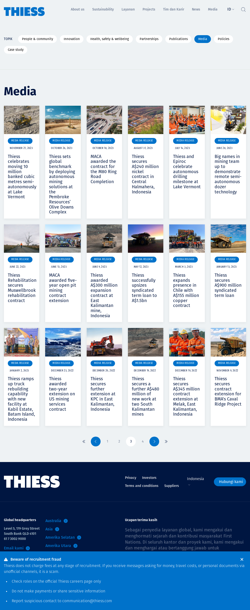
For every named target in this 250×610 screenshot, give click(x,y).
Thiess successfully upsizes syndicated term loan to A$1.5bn (144, 288)
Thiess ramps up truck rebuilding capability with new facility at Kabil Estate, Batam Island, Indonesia (21, 399)
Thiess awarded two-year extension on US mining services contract (62, 394)
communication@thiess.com (87, 601)
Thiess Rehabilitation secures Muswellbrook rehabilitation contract (22, 288)
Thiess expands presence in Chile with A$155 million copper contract (186, 290)
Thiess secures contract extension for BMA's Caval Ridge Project (228, 391)
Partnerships (149, 39)
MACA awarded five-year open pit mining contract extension (63, 288)
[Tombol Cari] (243, 8)
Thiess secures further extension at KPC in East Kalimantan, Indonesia (103, 394)
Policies (223, 39)
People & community (37, 39)
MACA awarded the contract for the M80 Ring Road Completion (103, 169)
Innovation (72, 39)
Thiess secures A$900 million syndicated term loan (228, 285)
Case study (15, 50)
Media (202, 39)
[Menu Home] (24, 8)
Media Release (20, 140)
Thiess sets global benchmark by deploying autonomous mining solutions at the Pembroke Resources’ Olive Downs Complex (62, 184)
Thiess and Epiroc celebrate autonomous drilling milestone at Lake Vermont (187, 171)
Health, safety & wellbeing (109, 39)
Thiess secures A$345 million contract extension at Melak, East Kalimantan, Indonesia (186, 396)
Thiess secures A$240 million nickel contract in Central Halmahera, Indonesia (145, 174)
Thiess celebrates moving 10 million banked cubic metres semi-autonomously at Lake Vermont (22, 177)
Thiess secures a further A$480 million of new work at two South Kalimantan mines (145, 396)
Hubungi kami (231, 481)
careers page (81, 582)
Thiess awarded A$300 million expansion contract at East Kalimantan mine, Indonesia (104, 295)
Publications (178, 39)
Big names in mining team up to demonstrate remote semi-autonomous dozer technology (228, 174)
